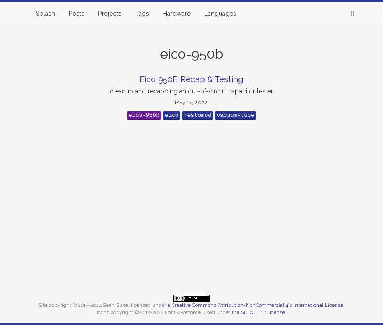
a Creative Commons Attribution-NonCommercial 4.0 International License (255, 305)
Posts (76, 13)
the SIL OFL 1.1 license (258, 312)
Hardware (177, 13)
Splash (45, 13)
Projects (109, 13)
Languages (220, 13)
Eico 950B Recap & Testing (191, 79)
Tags (142, 13)
